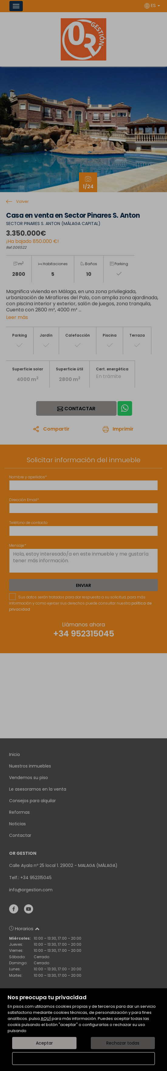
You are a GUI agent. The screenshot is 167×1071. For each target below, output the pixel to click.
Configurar (83, 1058)
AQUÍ (46, 1018)
